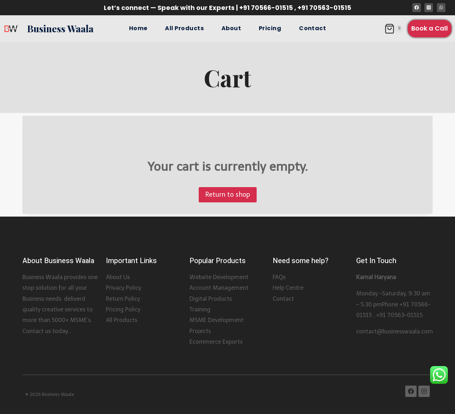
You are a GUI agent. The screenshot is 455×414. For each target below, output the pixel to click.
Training (199, 309)
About (231, 28)
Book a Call (429, 28)
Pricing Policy (123, 309)
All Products (184, 28)
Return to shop (227, 194)
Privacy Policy (123, 287)
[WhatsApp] (441, 7)
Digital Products (210, 298)
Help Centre (288, 287)
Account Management (218, 287)
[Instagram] (428, 7)
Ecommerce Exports (215, 341)
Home (138, 28)
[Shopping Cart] (393, 28)
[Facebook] (416, 7)
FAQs (279, 277)
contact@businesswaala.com (394, 331)
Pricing (270, 28)
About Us (118, 277)
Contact (312, 28)
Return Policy (123, 298)
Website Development (218, 277)
